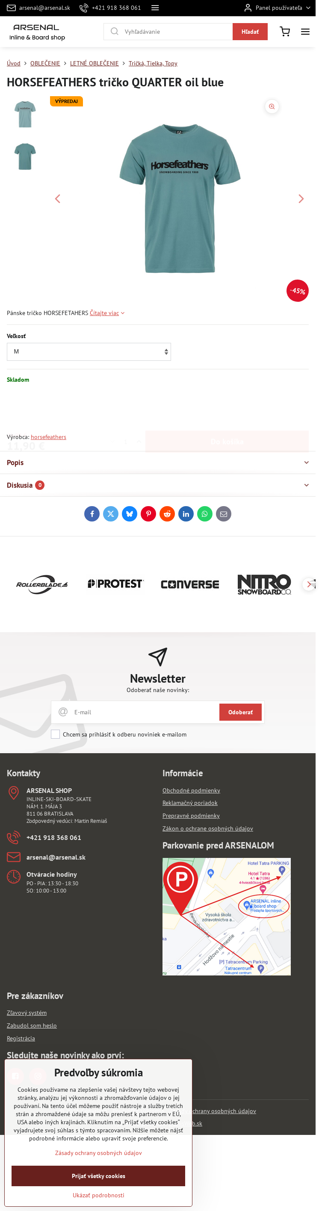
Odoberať (240, 712)
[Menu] (305, 31)
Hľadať (250, 31)
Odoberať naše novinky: (158, 690)
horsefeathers (48, 437)
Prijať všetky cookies (98, 1197)
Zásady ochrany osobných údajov (212, 1111)
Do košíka (227, 408)
